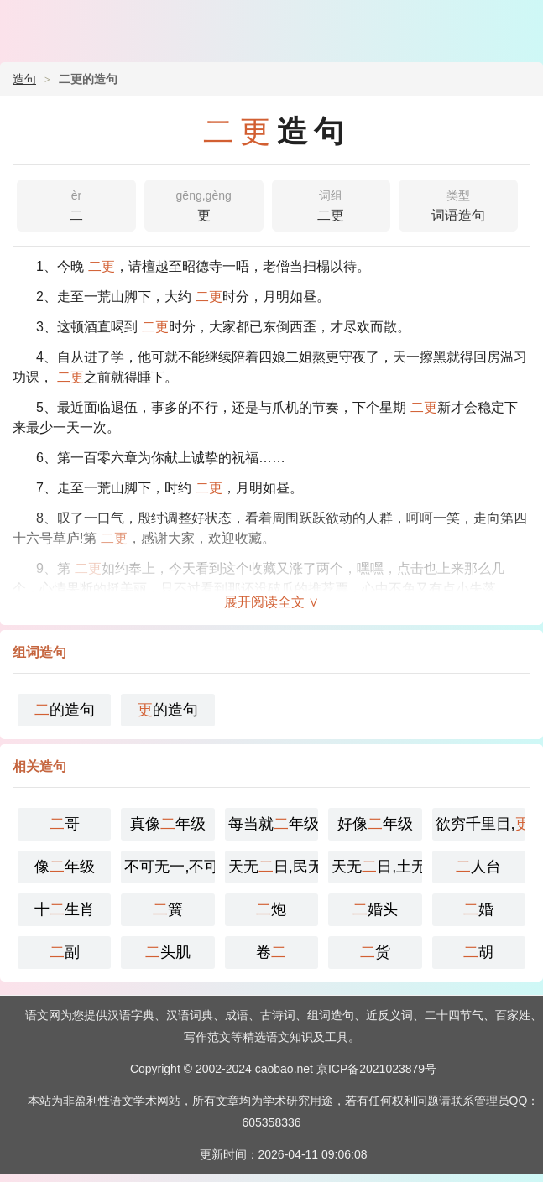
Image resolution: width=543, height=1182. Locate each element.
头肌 (168, 952)
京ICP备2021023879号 (376, 1068)
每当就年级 (273, 823)
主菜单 (519, 25)
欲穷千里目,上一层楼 (480, 823)
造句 (24, 79)
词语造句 (458, 203)
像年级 (64, 866)
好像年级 (375, 823)
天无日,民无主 (273, 866)
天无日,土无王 (376, 866)
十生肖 (64, 909)
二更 (331, 203)
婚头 (375, 909)
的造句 (64, 709)
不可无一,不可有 (169, 866)
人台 (478, 866)
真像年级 (168, 823)
